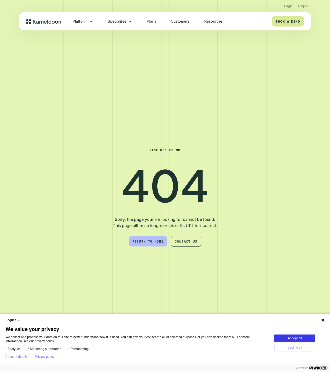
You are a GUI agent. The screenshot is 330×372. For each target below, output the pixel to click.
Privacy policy (44, 357)
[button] (303, 4)
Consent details (16, 357)
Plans (151, 21)
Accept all (295, 338)
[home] (44, 21)
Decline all (295, 347)
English (13, 320)
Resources (213, 21)
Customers (180, 21)
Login (288, 6)
